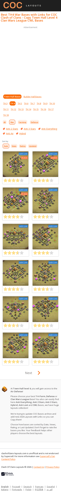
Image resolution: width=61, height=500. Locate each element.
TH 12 (13, 109)
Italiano (4, 489)
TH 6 (26, 103)
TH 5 (20, 103)
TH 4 (12, 103)
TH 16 (43, 109)
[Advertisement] (30, 59)
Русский (16, 486)
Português (17, 489)
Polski (28, 489)
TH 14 (28, 109)
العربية (50, 489)
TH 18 (6, 115)
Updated (32, 146)
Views (14, 146)
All (5, 122)
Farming (22, 122)
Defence (34, 122)
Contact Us (39, 466)
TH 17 (51, 109)
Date (6, 146)
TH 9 (45, 103)
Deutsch (28, 486)
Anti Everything (49, 128)
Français (39, 486)
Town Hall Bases (12, 96)
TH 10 (52, 103)
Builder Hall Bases (32, 96)
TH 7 (32, 103)
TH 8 (39, 103)
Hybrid (22, 133)
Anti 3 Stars (30, 128)
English (5, 486)
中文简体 (39, 489)
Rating (23, 146)
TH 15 (36, 109)
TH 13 (21, 109)
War (12, 122)
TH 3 (5, 103)
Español (51, 486)
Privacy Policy (53, 466)
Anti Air (10, 133)
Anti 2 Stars (12, 128)
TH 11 (6, 109)
